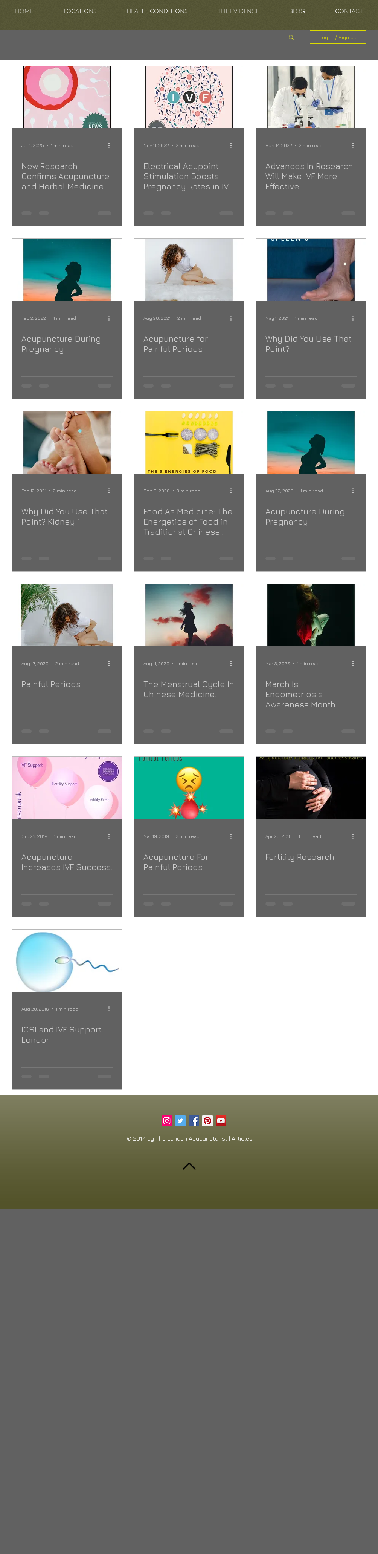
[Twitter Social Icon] (180, 1120)
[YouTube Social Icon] (221, 1120)
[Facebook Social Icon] (194, 1120)
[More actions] (111, 145)
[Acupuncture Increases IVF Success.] (67, 788)
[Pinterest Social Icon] (207, 1120)
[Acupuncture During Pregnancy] (67, 270)
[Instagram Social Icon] (167, 1120)
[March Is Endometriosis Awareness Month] (311, 615)
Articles (242, 1138)
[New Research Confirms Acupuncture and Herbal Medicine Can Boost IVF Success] (67, 97)
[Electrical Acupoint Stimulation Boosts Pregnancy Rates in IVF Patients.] (189, 97)
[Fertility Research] (311, 788)
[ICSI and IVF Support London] (67, 961)
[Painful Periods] (67, 615)
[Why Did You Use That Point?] (311, 270)
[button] (80, 11)
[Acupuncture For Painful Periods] (189, 788)
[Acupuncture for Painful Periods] (189, 270)
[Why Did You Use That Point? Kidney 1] (67, 442)
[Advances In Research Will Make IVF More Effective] (311, 97)
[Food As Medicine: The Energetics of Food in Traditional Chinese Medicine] (189, 442)
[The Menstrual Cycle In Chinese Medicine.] (189, 615)
